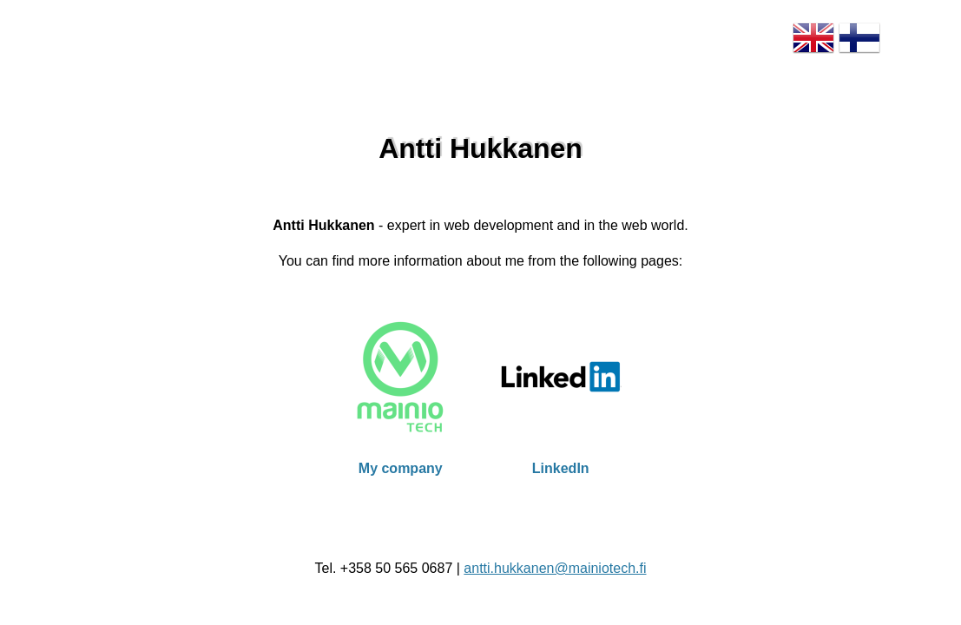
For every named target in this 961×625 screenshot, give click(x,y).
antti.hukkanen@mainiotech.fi (555, 568)
